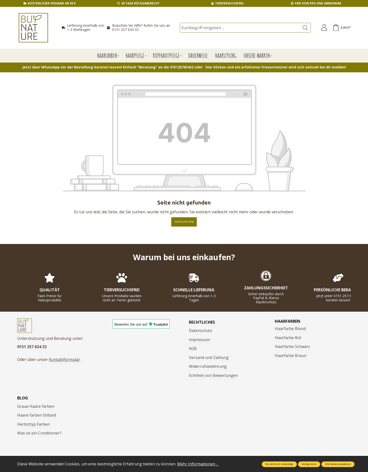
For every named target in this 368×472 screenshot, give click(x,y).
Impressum (199, 339)
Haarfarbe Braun (290, 355)
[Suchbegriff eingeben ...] (240, 28)
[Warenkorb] (341, 28)
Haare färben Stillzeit (36, 415)
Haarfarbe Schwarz (292, 346)
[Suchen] (304, 28)
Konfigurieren (309, 464)
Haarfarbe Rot (288, 337)
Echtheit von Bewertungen (213, 375)
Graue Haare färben (35, 406)
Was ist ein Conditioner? (39, 433)
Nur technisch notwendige (279, 464)
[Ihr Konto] (323, 28)
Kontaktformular (64, 360)
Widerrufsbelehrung (208, 366)
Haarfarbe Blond (290, 328)
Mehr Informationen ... (197, 464)
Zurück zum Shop (184, 221)
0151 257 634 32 (125, 29)
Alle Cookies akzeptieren (338, 464)
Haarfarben (287, 321)
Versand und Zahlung (209, 357)
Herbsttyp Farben (33, 424)
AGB (193, 348)
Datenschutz (200, 330)
